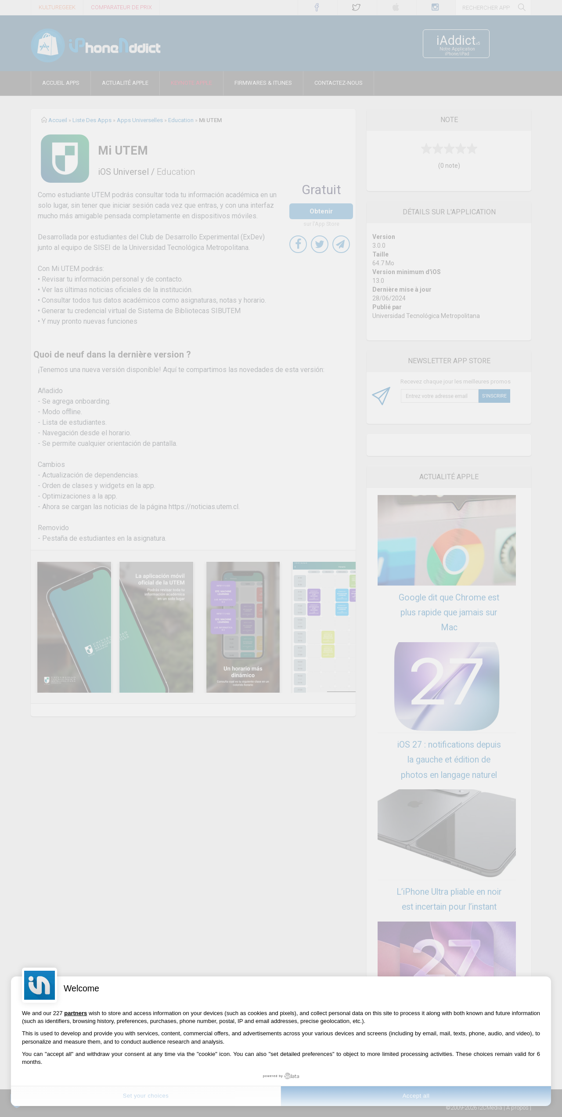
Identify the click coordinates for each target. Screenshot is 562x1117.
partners (75, 1013)
